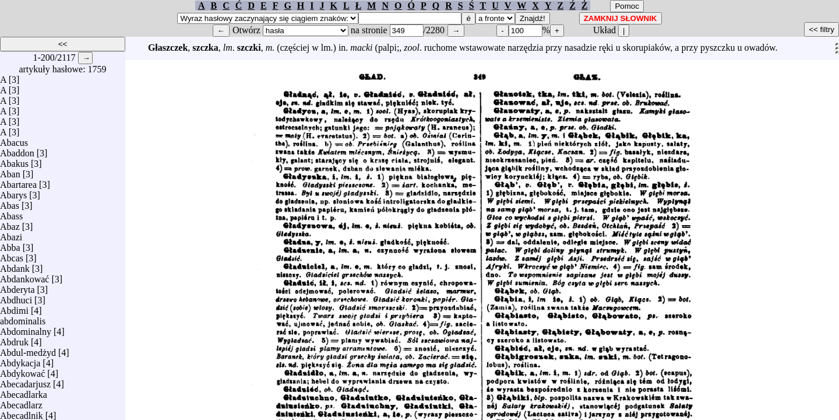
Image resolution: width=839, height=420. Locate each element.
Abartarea (18, 182)
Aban (10, 171)
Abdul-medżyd (28, 350)
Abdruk (14, 339)
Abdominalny (25, 329)
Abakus (14, 161)
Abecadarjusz (25, 381)
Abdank (15, 266)
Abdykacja (20, 360)
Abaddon (17, 150)
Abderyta (17, 287)
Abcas (11, 255)
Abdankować (24, 276)
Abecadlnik (21, 413)
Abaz (10, 224)
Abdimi (14, 308)
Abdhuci (16, 297)
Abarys (13, 192)
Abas (9, 203)
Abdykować (22, 371)
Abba (10, 245)
